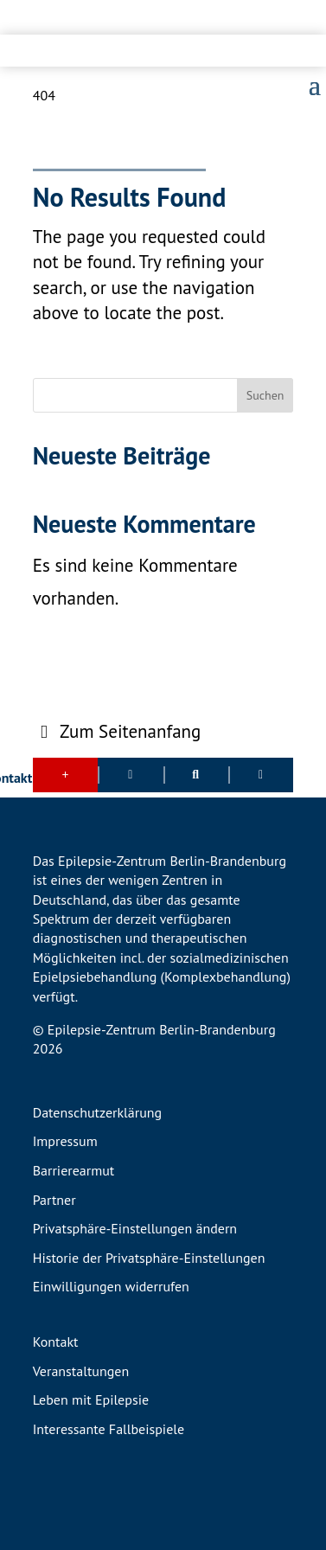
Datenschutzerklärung (97, 1113)
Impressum (65, 1142)
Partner (54, 1200)
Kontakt (56, 1342)
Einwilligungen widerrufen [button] (111, 1287)
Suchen (265, 395)
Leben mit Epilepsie (91, 1400)
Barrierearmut (74, 1171)
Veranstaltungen (81, 1372)
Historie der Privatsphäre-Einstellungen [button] (149, 1258)
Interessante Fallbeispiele (108, 1430)
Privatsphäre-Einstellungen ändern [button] (135, 1229)
